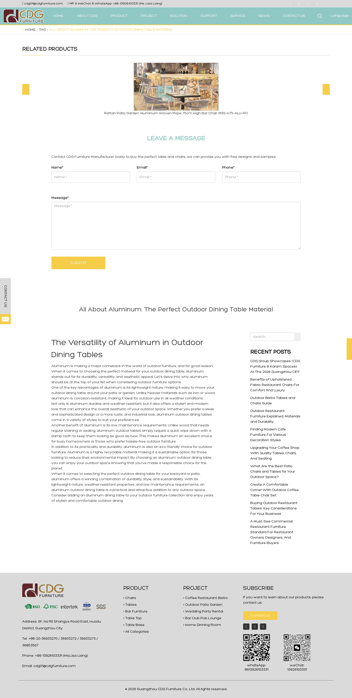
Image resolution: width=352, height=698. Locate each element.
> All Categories (136, 632)
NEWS (264, 16)
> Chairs (129, 598)
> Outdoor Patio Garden (202, 605)
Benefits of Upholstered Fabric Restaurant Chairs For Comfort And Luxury (274, 385)
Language (340, 16)
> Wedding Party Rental (203, 611)
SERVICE (237, 16)
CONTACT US (294, 16)
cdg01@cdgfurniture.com (43, 3)
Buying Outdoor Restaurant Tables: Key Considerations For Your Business (273, 508)
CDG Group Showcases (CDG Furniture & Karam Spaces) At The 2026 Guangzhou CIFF (275, 366)
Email (142, 168)
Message (59, 198)
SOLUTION (178, 16)
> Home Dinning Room (202, 625)
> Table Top (132, 618)
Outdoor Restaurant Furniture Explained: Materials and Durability (275, 416)
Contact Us (260, 615)
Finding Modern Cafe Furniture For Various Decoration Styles (268, 435)
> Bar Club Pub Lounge (202, 618)
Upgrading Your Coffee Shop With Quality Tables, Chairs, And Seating (274, 453)
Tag (42, 30)
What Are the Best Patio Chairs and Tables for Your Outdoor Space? (272, 472)
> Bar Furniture (135, 611)
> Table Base (134, 625)
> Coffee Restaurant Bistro (205, 598)
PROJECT (149, 16)
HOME (58, 16)
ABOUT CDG (87, 16)
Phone (228, 168)
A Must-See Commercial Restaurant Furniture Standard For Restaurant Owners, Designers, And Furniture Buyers (271, 532)
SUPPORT (208, 16)
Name (57, 168)
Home (30, 30)
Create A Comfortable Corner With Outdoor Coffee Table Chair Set (274, 490)
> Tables (130, 605)
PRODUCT (119, 16)
